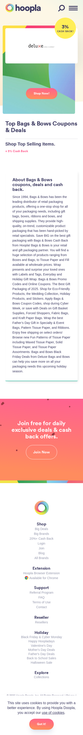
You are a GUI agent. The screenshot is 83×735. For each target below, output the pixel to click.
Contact (41, 607)
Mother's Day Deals (41, 650)
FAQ (41, 597)
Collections (41, 677)
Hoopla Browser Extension (41, 573)
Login (41, 543)
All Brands (42, 558)
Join (41, 548)
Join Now (41, 452)
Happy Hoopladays (41, 641)
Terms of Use (41, 602)
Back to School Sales (41, 658)
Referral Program (41, 592)
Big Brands (41, 534)
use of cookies (53, 713)
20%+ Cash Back (42, 538)
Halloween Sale (41, 662)
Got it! (41, 724)
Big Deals (41, 529)
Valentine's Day (41, 645)
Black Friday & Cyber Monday (41, 637)
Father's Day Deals (41, 654)
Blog (41, 553)
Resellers (41, 622)
